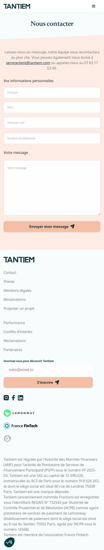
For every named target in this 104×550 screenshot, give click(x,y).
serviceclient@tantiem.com (28, 62)
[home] (17, 6)
